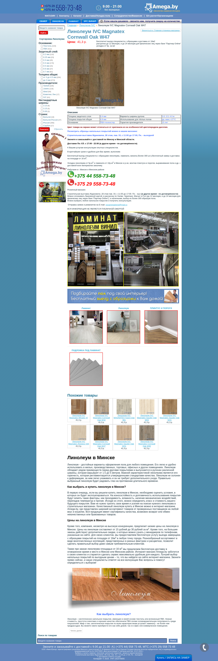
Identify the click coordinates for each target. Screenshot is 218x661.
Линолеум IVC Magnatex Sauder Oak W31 (124, 443)
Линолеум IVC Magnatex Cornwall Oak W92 (146, 443)
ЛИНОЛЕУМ (58, 21)
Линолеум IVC (87, 25)
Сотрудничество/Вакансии (128, 16)
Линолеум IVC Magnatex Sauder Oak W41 (169, 417)
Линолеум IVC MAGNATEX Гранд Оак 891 (124, 417)
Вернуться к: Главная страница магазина (161, 30)
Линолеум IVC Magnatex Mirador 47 (78, 416)
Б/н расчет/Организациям (159, 16)
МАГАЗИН (50, 16)
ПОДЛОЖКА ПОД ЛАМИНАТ (86, 367)
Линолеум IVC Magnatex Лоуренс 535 (78, 442)
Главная (72, 25)
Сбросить (58, 129)
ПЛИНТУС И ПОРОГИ (161, 325)
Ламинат (86, 325)
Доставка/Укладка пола (98, 16)
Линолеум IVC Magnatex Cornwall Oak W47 (101, 443)
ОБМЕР (43, 21)
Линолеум (123, 325)
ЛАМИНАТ (74, 21)
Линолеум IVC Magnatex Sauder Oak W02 (147, 417)
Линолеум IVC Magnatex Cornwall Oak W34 (101, 417)
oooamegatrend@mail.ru (116, 205)
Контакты (64, 16)
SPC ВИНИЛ (90, 21)
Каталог (77, 16)
